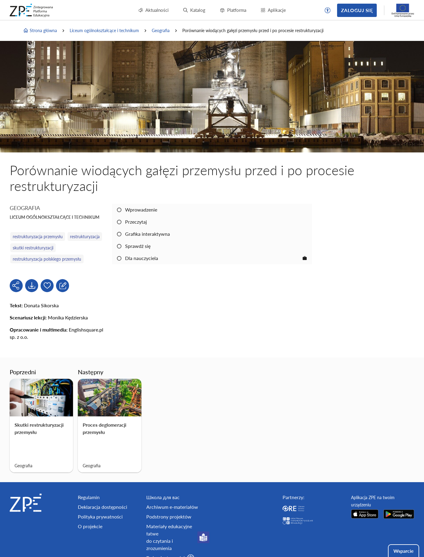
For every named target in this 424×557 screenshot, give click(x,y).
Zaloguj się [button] (357, 10)
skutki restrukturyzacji (33, 247)
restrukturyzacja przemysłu (38, 236)
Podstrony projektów (168, 516)
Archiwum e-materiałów (172, 507)
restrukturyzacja (85, 236)
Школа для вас (163, 497)
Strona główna (40, 31)
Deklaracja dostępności (102, 507)
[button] (327, 10)
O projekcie (90, 526)
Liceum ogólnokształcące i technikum (104, 30)
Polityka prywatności (100, 516)
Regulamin (89, 497)
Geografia (161, 30)
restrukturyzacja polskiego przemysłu (47, 259)
